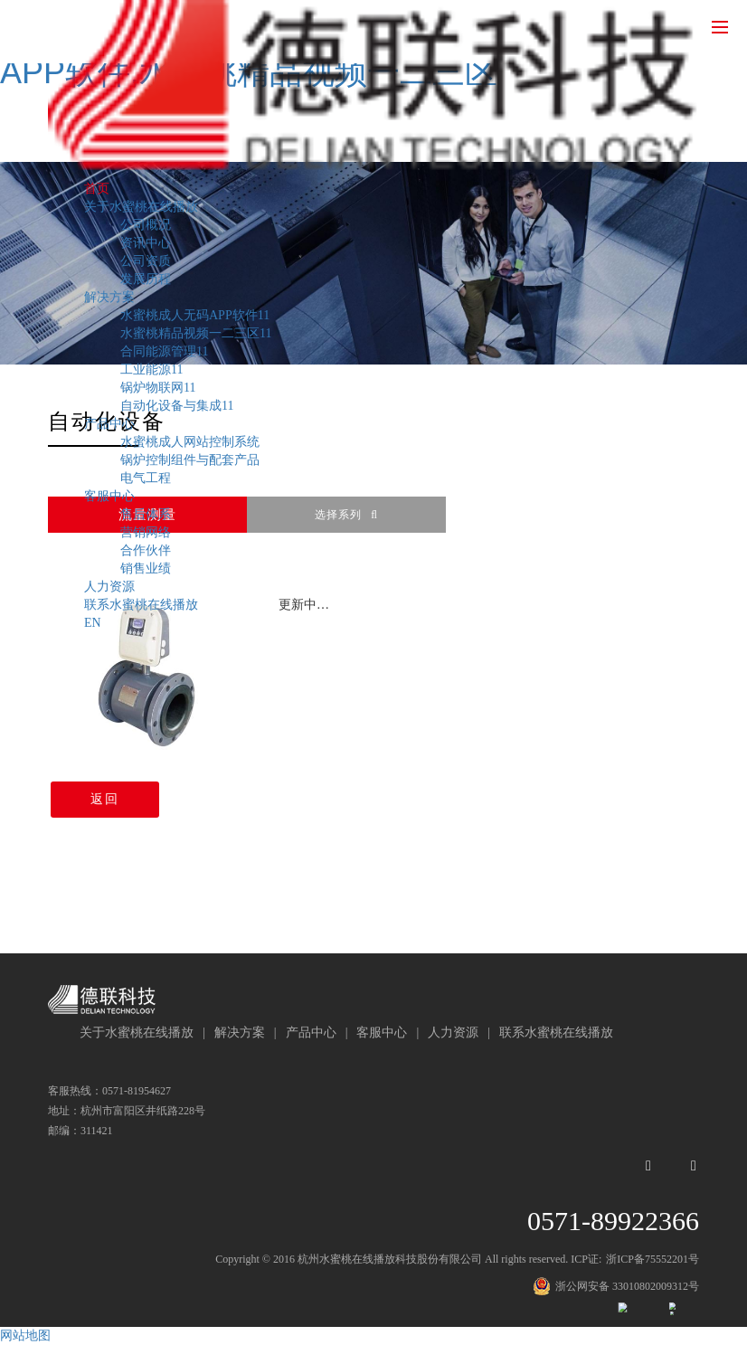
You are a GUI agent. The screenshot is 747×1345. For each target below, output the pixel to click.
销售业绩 (145, 568)
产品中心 (109, 424)
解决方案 (109, 297)
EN (92, 623)
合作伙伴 (145, 550)
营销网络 (145, 532)
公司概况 (145, 225)
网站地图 (25, 1335)
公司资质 (145, 261)
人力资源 (109, 586)
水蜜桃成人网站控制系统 (190, 442)
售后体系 (145, 514)
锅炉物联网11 (157, 387)
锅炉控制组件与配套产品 (190, 460)
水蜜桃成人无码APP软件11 (194, 315)
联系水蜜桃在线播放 (141, 604)
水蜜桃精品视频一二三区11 (195, 333)
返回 (102, 799)
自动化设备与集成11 (176, 405)
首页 (96, 188)
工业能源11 (151, 369)
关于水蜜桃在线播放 (141, 206)
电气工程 (145, 478)
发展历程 (145, 279)
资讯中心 (145, 243)
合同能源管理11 (164, 351)
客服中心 (109, 496)
